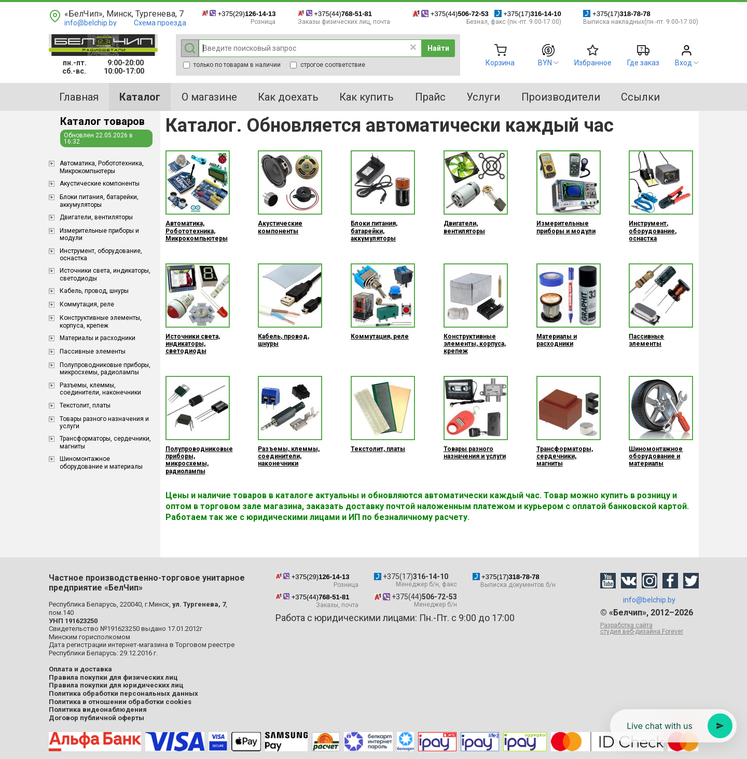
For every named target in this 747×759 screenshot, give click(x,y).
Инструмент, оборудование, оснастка (101, 254)
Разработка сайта (649, 628)
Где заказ (643, 62)
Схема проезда (160, 23)
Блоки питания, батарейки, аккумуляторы (99, 200)
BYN (545, 62)
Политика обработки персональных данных (123, 693)
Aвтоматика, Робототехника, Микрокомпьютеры (102, 167)
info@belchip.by (90, 23)
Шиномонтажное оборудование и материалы (101, 462)
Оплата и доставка (80, 669)
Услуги (483, 97)
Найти (438, 48)
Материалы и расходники (97, 338)
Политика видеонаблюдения (98, 709)
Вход (683, 62)
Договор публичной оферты (96, 718)
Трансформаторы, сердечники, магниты (105, 442)
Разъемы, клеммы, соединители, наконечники (100, 389)
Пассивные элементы (93, 351)
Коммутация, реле (87, 304)
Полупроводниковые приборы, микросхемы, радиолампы (105, 368)
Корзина (500, 63)
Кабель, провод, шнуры (94, 290)
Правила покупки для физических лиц (113, 677)
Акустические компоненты (100, 183)
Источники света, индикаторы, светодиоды (105, 274)
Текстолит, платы (85, 405)
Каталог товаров (102, 121)
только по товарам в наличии (232, 64)
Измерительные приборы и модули (99, 234)
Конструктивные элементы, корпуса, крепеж (101, 321)
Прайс (430, 97)
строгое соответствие (327, 64)
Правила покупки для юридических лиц (116, 685)
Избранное (593, 62)
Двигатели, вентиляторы (96, 217)
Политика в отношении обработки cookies (120, 702)
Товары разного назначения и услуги (104, 422)
